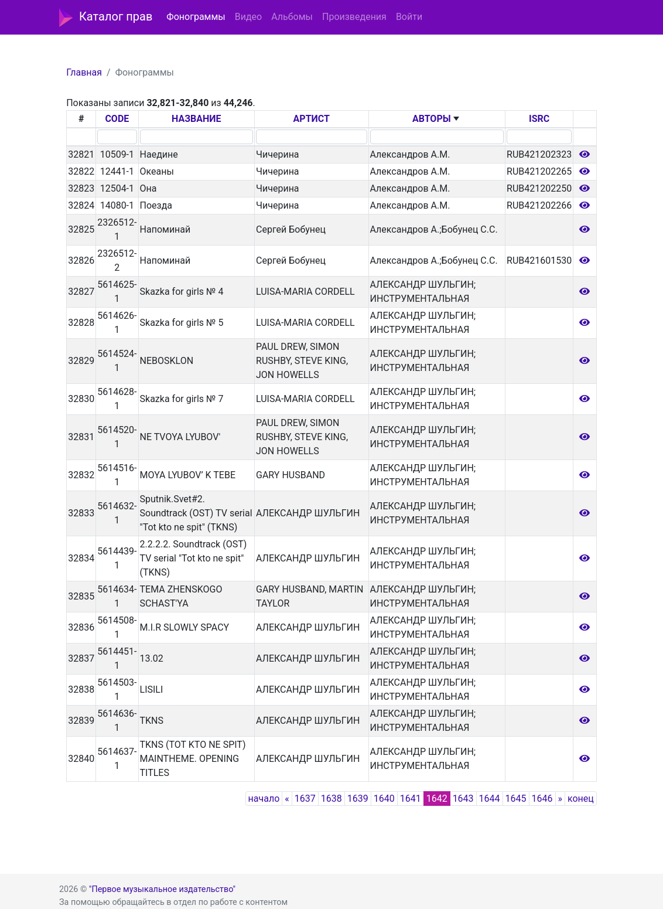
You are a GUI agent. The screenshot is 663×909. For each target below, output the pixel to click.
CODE (117, 118)
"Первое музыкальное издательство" (162, 889)
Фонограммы (195, 16)
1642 (436, 798)
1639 (357, 798)
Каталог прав (105, 17)
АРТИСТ (311, 118)
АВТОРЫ (431, 118)
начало (264, 798)
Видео (248, 16)
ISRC (539, 118)
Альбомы (292, 16)
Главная (84, 72)
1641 (410, 798)
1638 (331, 798)
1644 (489, 798)
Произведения (354, 16)
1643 (463, 798)
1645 (516, 798)
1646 (542, 798)
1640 (384, 798)
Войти (409, 16)
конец (581, 798)
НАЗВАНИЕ (196, 118)
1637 (305, 798)
